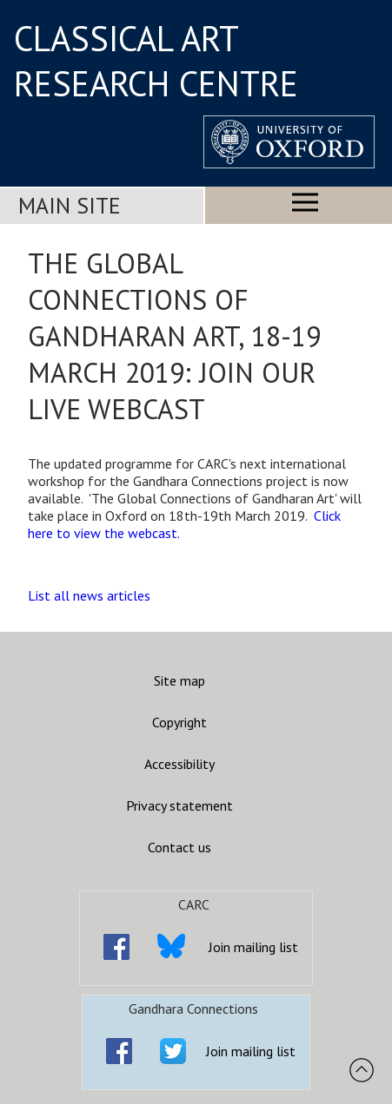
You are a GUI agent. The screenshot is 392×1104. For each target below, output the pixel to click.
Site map (179, 680)
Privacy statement (179, 805)
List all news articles (89, 595)
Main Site (69, 205)
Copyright (179, 722)
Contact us (179, 847)
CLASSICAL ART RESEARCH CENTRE (156, 61)
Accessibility (179, 763)
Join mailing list (253, 947)
